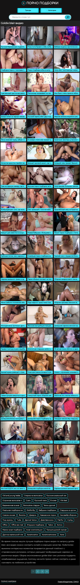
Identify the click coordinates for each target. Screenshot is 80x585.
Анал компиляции (34, 530)
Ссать (28, 501)
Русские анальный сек (56, 496)
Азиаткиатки (32, 535)
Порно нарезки (8, 581)
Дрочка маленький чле (12, 535)
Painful (60, 520)
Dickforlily (31, 510)
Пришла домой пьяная (56, 530)
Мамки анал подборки (12, 530)
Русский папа (40, 501)
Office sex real (17, 525)
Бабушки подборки (47, 510)
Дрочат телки (31, 520)
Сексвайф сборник (68, 515)
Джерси (32, 515)
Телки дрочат (49, 505)
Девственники (47, 520)
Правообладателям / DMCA (68, 582)
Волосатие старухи (31, 505)
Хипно (59, 525)
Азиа (62, 535)
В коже (53, 501)
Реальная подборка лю (12, 510)
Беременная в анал (10, 505)
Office (5, 525)
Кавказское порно (48, 515)
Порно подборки (40, 3)
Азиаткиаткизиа (49, 535)
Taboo (50, 525)
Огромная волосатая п (12, 501)
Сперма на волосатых (33, 496)
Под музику (7, 520)
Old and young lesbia (11, 496)
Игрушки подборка (35, 525)
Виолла (22, 515)
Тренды (28, 10)
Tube (19, 520)
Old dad (63, 501)
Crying (70, 520)
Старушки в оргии (68, 510)
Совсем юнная (8, 515)
